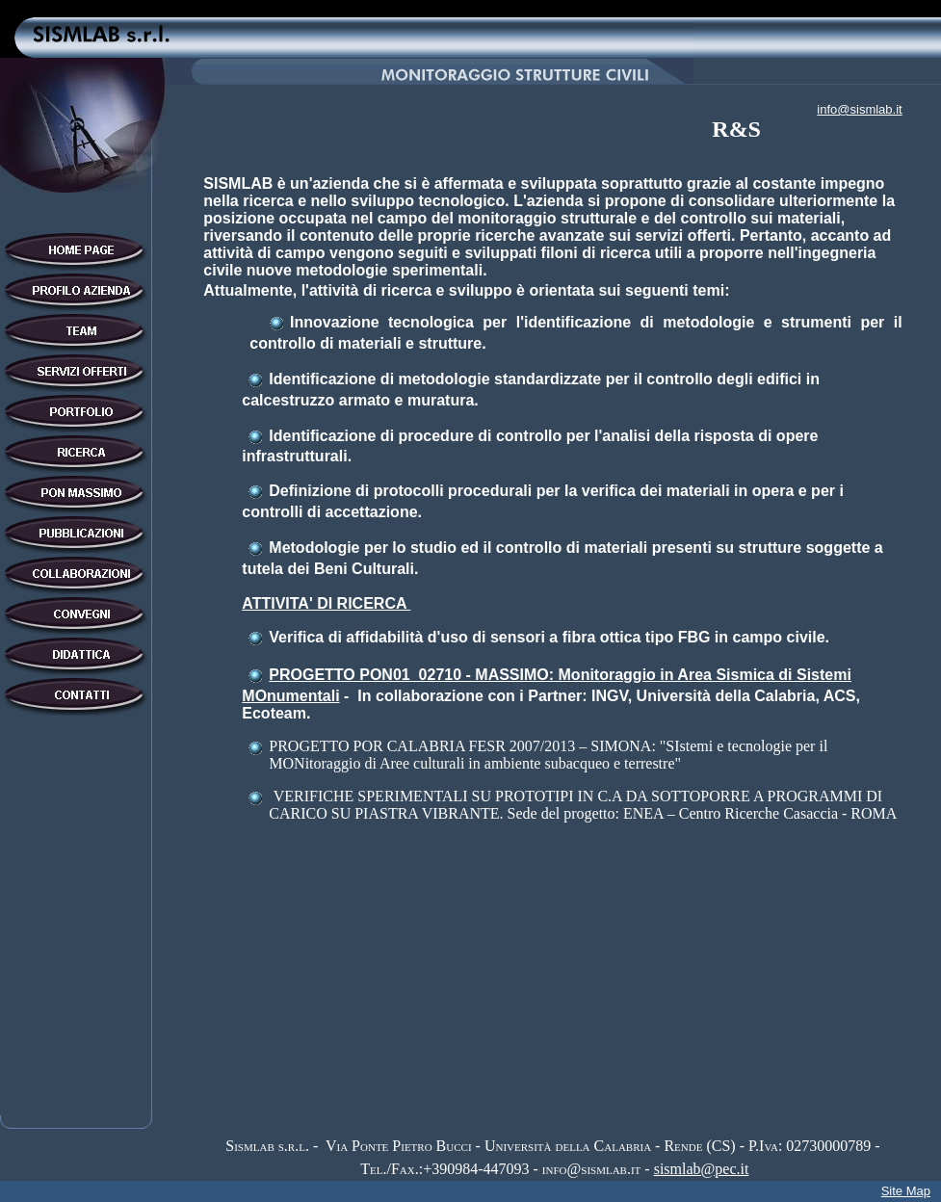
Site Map (905, 1191)
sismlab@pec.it (701, 1169)
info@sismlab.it (859, 109)
